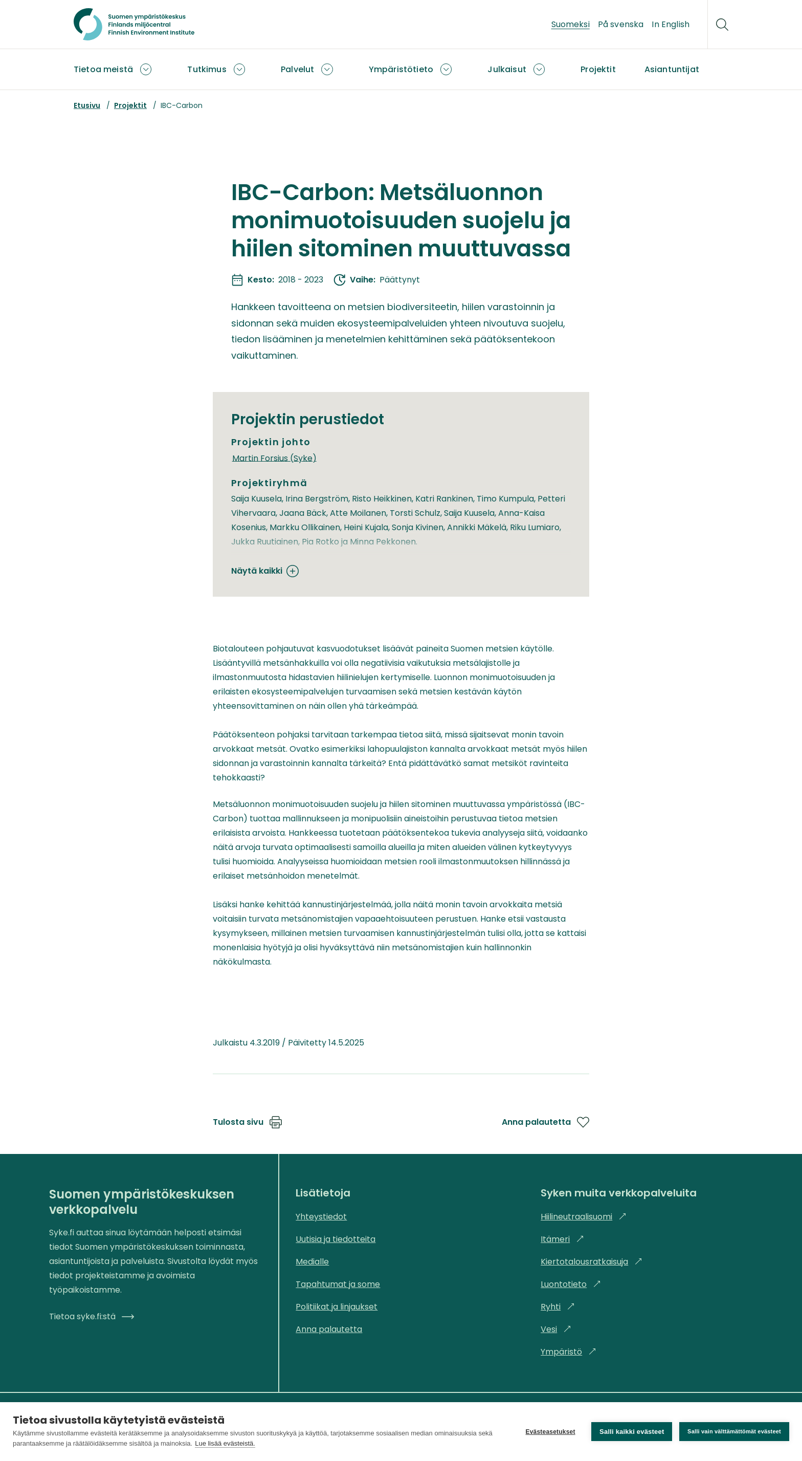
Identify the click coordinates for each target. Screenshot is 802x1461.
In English (670, 24)
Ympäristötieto (401, 69)
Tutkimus (206, 69)
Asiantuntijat (671, 69)
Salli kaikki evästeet (631, 1431)
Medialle (312, 1262)
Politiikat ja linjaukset (336, 1307)
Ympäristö (568, 1352)
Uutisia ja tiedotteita (335, 1239)
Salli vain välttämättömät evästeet (734, 1431)
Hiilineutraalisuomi (584, 1217)
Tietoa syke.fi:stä (91, 1316)
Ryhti (558, 1307)
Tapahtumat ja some (338, 1284)
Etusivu (87, 105)
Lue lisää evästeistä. (225, 1443)
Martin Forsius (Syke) (274, 458)
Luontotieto (571, 1284)
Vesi (556, 1329)
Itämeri (562, 1239)
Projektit (598, 69)
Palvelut (297, 69)
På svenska (621, 24)
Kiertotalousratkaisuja (591, 1262)
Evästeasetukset (550, 1431)
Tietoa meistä (103, 69)
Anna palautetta (545, 1122)
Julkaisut (506, 69)
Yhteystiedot (321, 1217)
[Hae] (722, 24)
